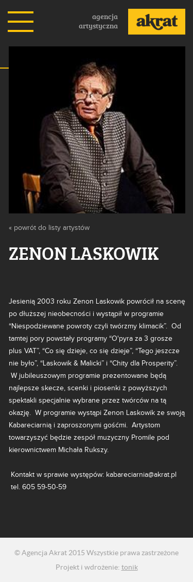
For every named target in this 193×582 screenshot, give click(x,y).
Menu (20, 21)
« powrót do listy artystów (49, 227)
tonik (129, 567)
